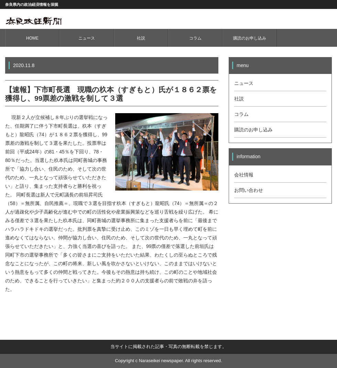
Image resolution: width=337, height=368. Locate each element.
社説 (141, 38)
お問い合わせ (248, 190)
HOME (32, 38)
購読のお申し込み (249, 38)
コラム (195, 38)
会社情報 (243, 174)
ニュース (86, 38)
